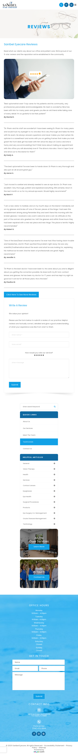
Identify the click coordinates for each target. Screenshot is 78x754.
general (26, 463)
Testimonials (28, 442)
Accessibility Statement (54, 745)
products (26, 507)
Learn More (39, 546)
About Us (26, 421)
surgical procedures (31, 502)
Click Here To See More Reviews (21, 294)
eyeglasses (27, 491)
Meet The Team (29, 435)
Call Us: (61, 5)
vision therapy (29, 469)
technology (27, 524)
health (25, 474)
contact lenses (29, 485)
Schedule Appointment (66, 5)
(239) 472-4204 (39, 728)
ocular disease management (34, 518)
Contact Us (27, 448)
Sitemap (42, 747)
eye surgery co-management (35, 513)
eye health (27, 496)
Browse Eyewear (71, 5)
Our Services (28, 428)
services (26, 480)
